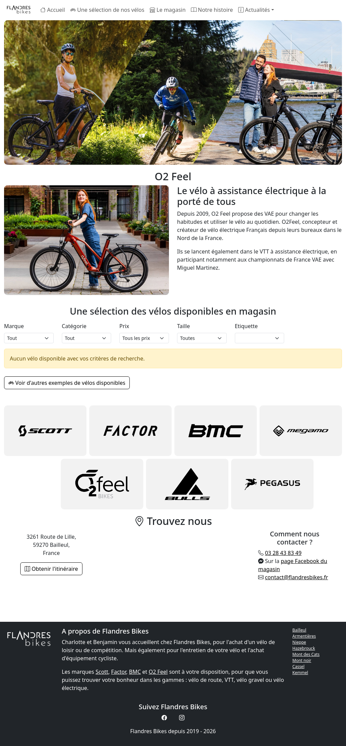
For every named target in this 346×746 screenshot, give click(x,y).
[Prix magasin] (144, 338)
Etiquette (246, 326)
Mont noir (301, 660)
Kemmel (300, 672)
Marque (14, 326)
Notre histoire (212, 10)
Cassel (298, 666)
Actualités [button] (254, 10)
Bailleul (299, 630)
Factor (118, 671)
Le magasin (168, 10)
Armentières (304, 636)
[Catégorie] (87, 338)
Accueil (52, 10)
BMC (135, 671)
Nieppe (299, 642)
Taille (183, 326)
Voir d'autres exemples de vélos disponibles (66, 383)
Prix (124, 326)
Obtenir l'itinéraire (51, 568)
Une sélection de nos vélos (107, 10)
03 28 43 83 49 (283, 553)
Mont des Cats (305, 654)
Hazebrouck (303, 648)
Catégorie (74, 326)
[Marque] (29, 338)
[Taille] (202, 338)
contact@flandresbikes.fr (296, 577)
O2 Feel (158, 671)
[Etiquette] (260, 338)
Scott (102, 671)
